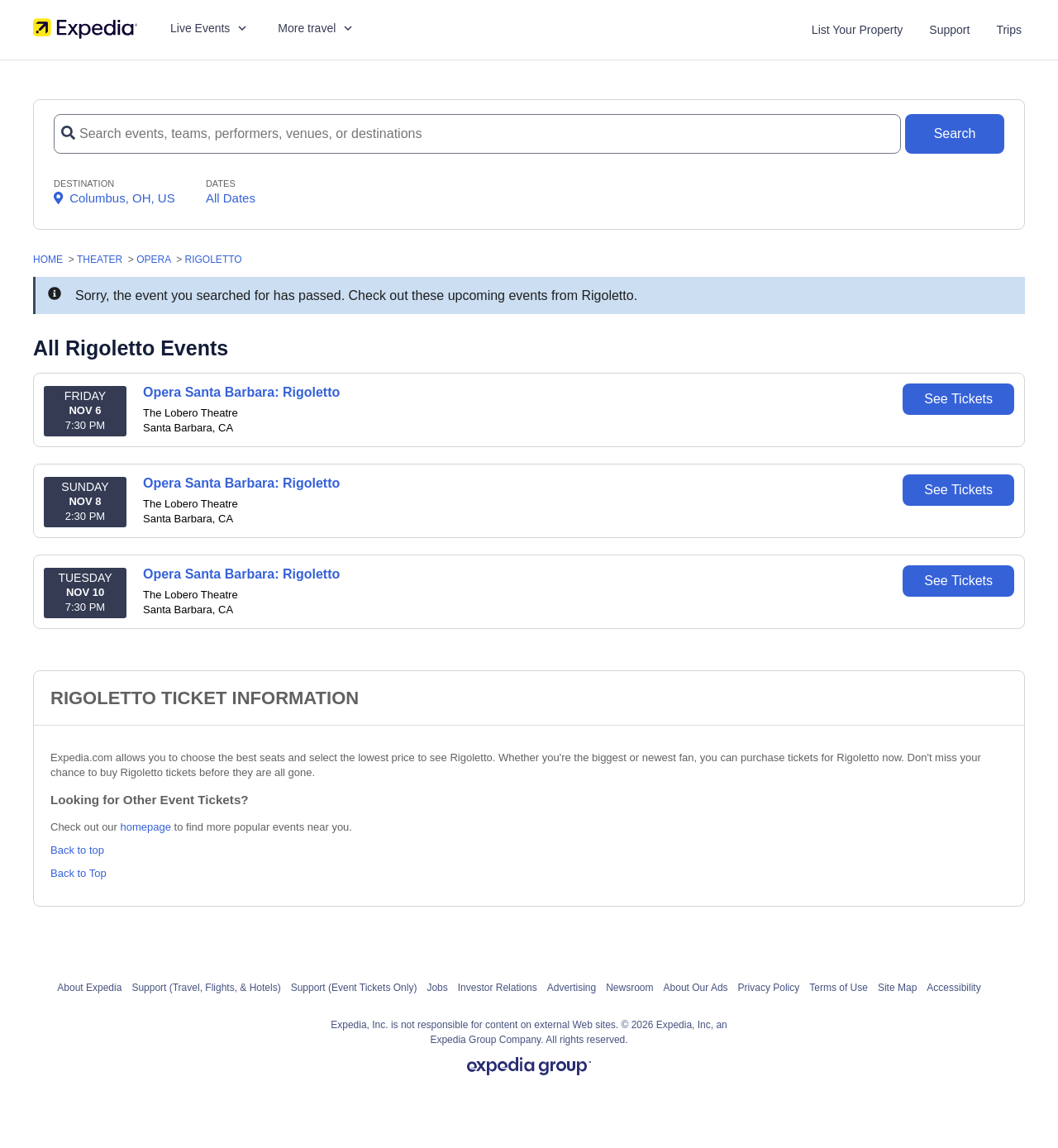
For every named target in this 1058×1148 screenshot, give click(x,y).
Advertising (571, 987)
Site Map (897, 987)
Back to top (77, 850)
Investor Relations (497, 987)
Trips (1009, 29)
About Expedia (89, 987)
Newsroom (629, 987)
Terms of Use (838, 987)
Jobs (437, 987)
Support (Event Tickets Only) (354, 987)
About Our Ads (696, 987)
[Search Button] (954, 134)
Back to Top (78, 873)
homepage (146, 827)
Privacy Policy (769, 987)
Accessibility (953, 987)
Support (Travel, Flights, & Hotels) (205, 987)
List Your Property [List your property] (857, 29)
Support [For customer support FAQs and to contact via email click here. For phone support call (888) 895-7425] (949, 29)
